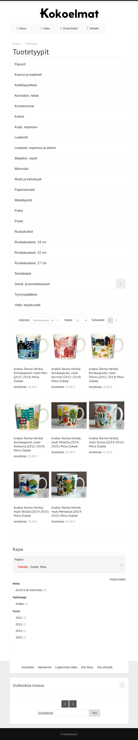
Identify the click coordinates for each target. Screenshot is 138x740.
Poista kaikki (118, 579)
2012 (19, 617)
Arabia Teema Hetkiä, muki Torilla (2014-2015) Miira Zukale (106, 442)
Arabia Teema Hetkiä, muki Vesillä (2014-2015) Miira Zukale (31, 511)
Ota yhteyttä (104, 667)
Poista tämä (121, 565)
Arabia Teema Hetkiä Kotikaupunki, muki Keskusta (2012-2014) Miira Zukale (29, 444)
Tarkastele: (98, 320)
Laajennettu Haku (66, 667)
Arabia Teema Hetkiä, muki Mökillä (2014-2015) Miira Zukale (66, 442)
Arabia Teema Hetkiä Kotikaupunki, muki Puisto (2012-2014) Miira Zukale (106, 375)
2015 (19, 637)
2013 (19, 624)
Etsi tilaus (87, 667)
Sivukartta (27, 667)
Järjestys (24, 320)
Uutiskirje (45, 713)
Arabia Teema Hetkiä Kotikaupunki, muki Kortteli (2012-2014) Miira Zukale (66, 375)
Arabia (20, 603)
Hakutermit (44, 667)
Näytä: (68, 320)
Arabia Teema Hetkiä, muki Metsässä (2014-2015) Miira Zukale (66, 511)
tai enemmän (29, 590)
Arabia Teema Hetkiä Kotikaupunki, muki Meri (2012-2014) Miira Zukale (30, 375)
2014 (19, 630)
